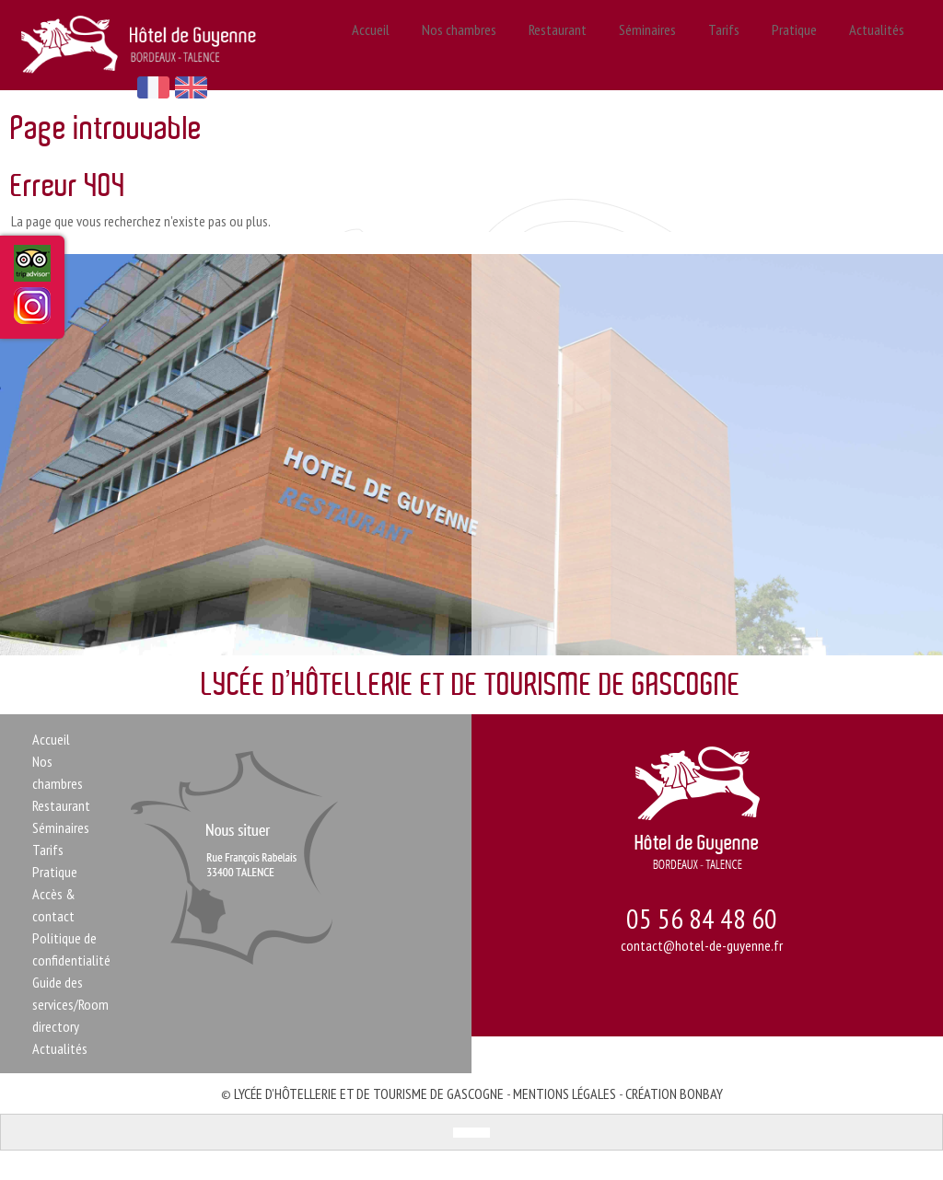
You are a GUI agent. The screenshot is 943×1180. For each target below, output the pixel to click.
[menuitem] (462, 1134)
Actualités (870, 45)
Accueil (378, 45)
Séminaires (649, 45)
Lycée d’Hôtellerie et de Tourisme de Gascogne (369, 1095)
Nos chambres (464, 45)
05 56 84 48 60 (701, 920)
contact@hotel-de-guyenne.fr (702, 947)
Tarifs (723, 45)
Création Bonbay (674, 1095)
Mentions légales (564, 1095)
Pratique (790, 45)
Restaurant (561, 45)
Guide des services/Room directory (70, 1006)
